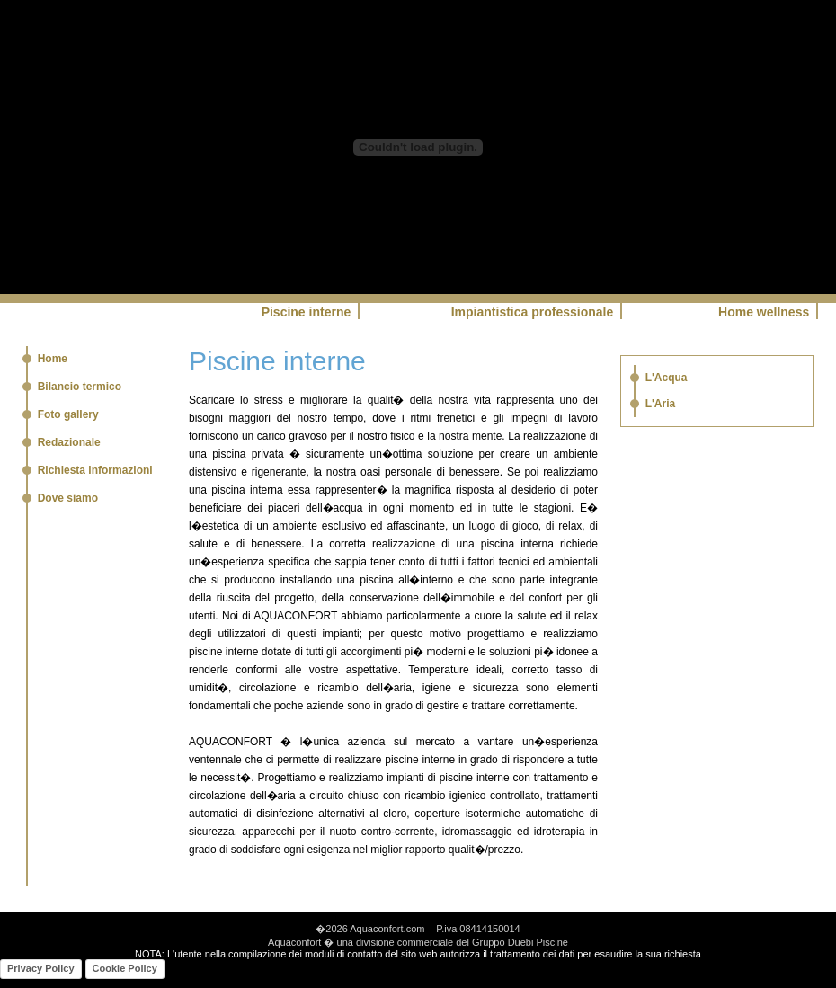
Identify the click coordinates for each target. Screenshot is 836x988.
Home (52, 358)
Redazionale (69, 442)
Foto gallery (68, 414)
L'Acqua (666, 377)
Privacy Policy (41, 968)
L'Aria (660, 403)
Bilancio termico (79, 386)
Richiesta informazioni (95, 470)
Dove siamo (68, 498)
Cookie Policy (125, 968)
